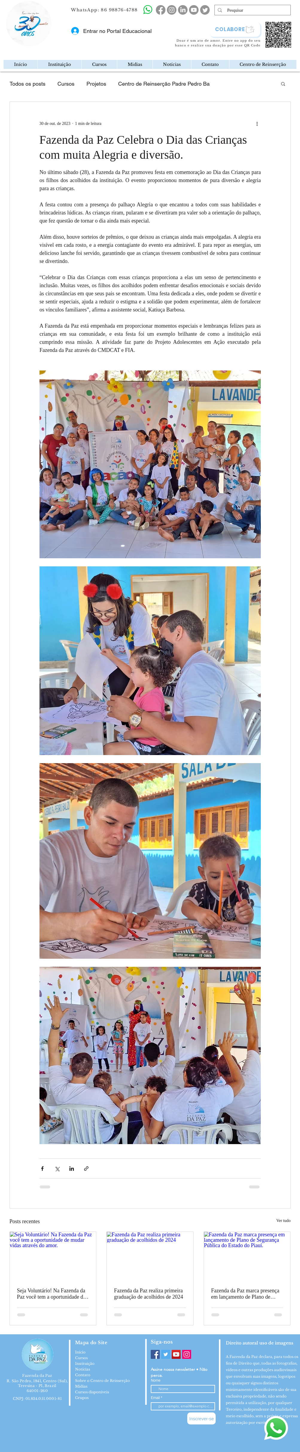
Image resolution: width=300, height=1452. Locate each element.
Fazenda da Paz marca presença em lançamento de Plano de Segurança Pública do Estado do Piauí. (246, 1294)
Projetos (96, 84)
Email (156, 1398)
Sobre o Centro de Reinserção (102, 1380)
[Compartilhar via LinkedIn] (71, 1168)
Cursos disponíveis (92, 1392)
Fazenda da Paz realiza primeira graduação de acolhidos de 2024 (148, 1294)
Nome (155, 1380)
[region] (53, 43)
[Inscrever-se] (201, 1418)
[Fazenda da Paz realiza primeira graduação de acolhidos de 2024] (150, 1256)
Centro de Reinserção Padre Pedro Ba (164, 84)
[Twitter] (165, 1354)
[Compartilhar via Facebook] (42, 1168)
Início (80, 1352)
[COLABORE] (234, 29)
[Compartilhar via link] (86, 1168)
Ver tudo (283, 1220)
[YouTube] (176, 1354)
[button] (59, 64)
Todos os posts (27, 84)
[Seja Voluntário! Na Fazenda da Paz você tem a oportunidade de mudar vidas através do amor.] (53, 1256)
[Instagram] (186, 1354)
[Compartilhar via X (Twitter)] (57, 1168)
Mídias (81, 1386)
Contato (82, 1375)
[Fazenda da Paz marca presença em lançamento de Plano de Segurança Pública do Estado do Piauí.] (247, 1256)
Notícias (82, 1369)
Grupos (82, 1397)
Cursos (65, 84)
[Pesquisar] (252, 10)
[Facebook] (155, 1354)
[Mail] (50, 43)
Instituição (85, 1363)
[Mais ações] (257, 123)
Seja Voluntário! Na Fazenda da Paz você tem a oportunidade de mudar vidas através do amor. (51, 1294)
